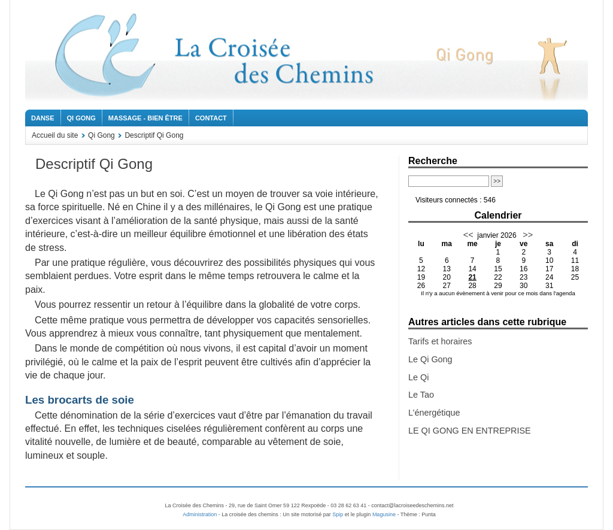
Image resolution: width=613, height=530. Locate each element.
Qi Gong (81, 118)
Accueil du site (55, 135)
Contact (211, 118)
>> (526, 235)
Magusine (384, 514)
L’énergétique (434, 412)
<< (468, 235)
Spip (337, 514)
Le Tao (421, 394)
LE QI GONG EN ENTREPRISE (469, 430)
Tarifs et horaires (440, 341)
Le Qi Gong (430, 359)
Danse (42, 118)
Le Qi (418, 377)
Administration (200, 514)
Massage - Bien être (145, 118)
